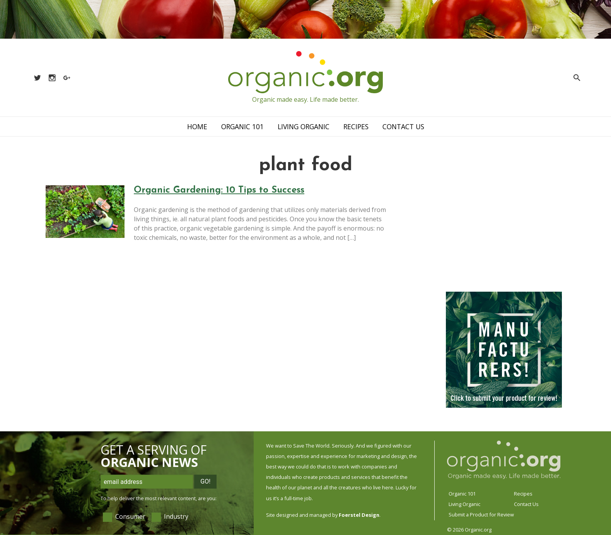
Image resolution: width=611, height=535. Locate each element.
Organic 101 (242, 126)
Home (197, 126)
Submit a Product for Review (481, 514)
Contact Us (403, 126)
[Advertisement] (503, 234)
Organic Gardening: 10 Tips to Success (219, 190)
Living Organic (303, 126)
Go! (205, 481)
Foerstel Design (359, 514)
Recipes (356, 126)
